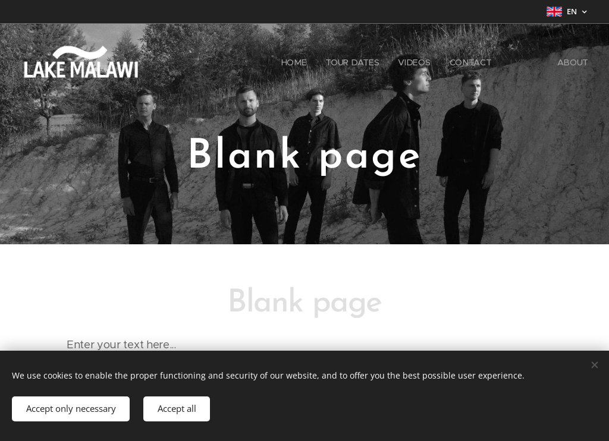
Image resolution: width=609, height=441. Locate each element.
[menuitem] (296, 62)
